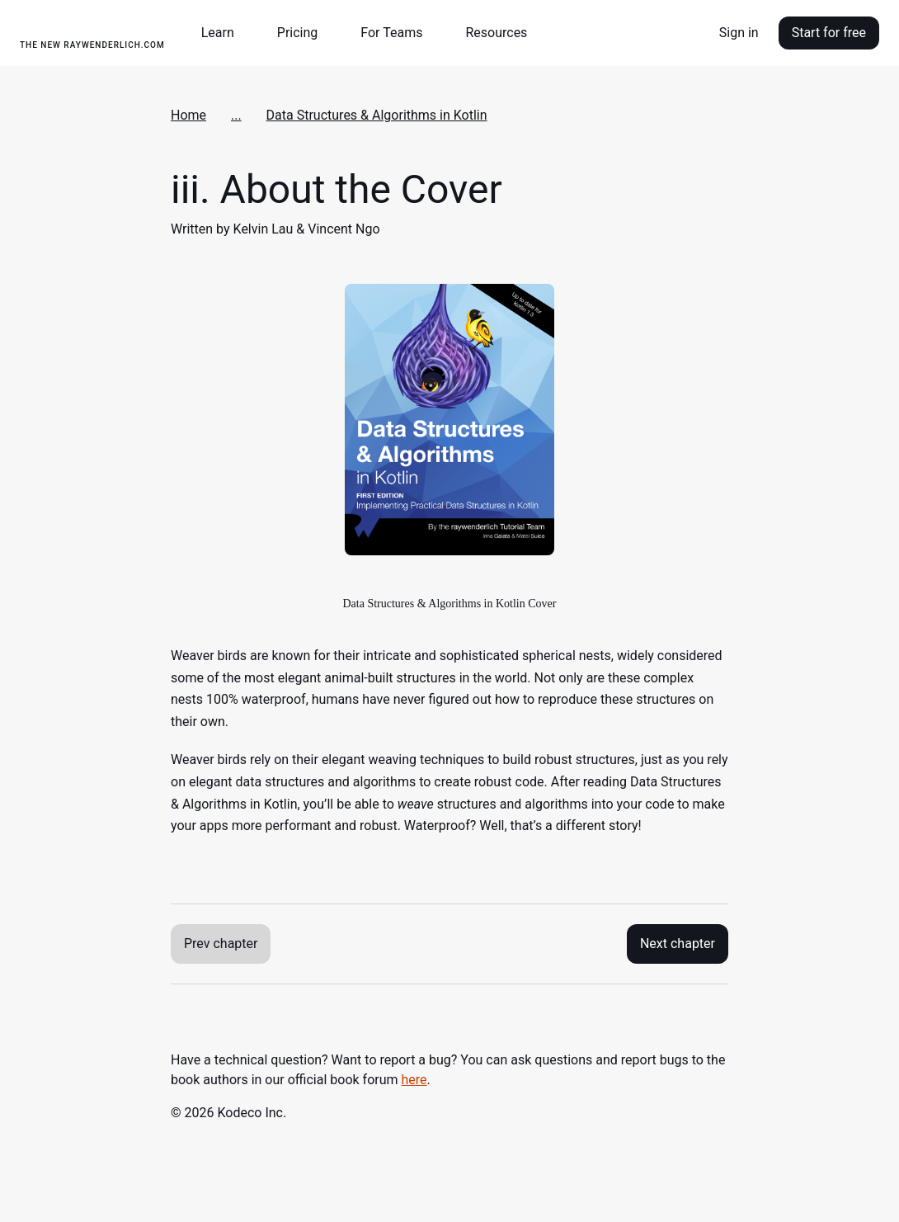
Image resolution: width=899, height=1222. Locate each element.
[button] (224, 33)
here (414, 1080)
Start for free (829, 32)
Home (188, 115)
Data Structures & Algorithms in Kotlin (376, 115)
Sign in (739, 32)
